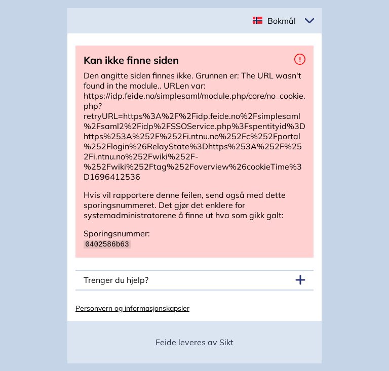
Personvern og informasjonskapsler (132, 307)
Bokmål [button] (281, 21)
